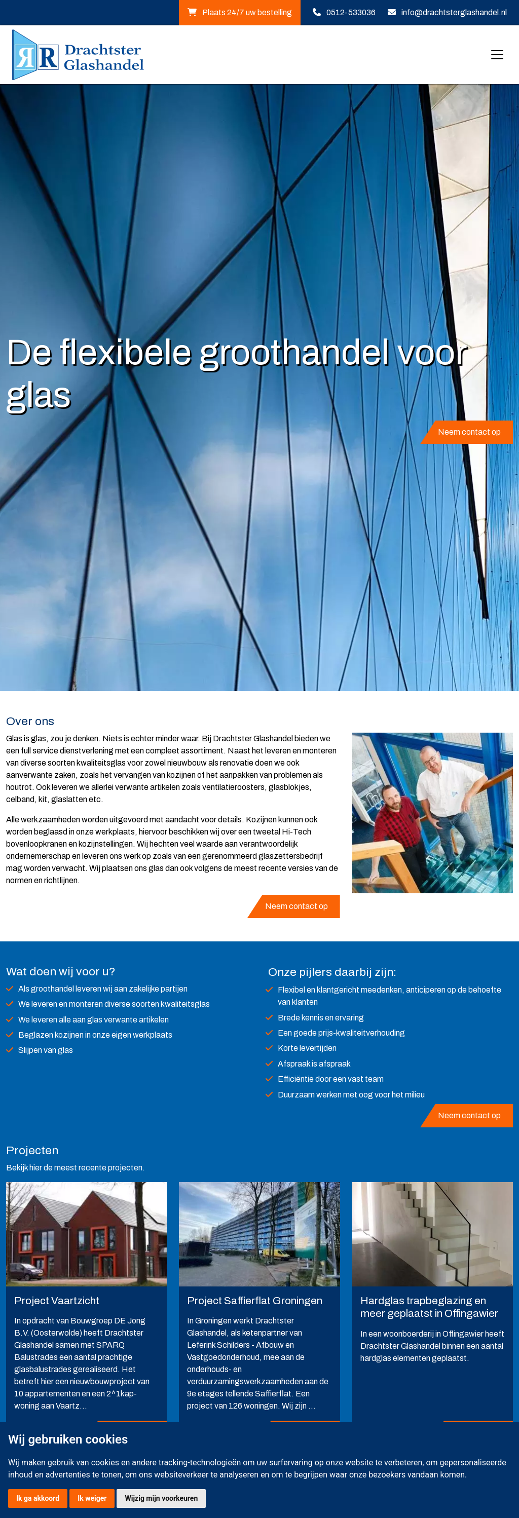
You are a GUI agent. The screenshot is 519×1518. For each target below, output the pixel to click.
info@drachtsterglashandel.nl (454, 12)
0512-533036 (351, 12)
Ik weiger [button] (92, 1498)
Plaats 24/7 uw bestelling (240, 12)
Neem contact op (469, 432)
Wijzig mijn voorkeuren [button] (161, 1498)
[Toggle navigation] (497, 54)
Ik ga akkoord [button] (37, 1498)
